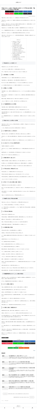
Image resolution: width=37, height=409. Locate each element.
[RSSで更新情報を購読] (19, 347)
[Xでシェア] (4, 11)
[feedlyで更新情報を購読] (17, 347)
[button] (32, 11)
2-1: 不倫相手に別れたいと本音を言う (17, 45)
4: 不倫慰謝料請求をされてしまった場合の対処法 (18, 55)
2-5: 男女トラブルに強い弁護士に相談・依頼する (19, 50)
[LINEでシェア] (27, 11)
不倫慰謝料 (3, 336)
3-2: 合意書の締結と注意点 (16, 54)
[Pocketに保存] (21, 11)
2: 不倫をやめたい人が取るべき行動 (17, 44)
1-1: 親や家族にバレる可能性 (16, 40)
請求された (6, 336)
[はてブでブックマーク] (15, 11)
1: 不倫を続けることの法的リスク (16, 39)
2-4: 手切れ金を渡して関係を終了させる (17, 49)
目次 (17, 37)
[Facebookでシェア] (10, 11)
